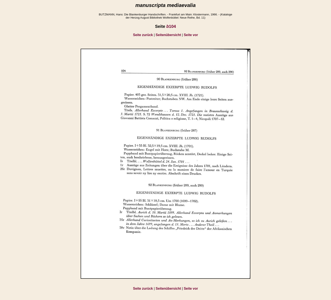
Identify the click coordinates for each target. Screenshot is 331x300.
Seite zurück (143, 35)
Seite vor (191, 35)
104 (171, 26)
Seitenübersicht (168, 35)
